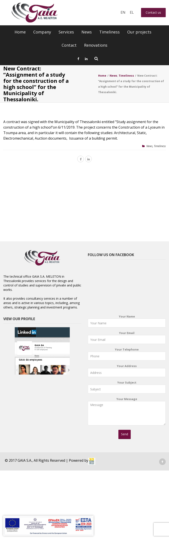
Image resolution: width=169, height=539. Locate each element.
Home (20, 32)
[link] (91, 461)
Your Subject (127, 388)
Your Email (127, 338)
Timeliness (109, 32)
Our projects (139, 32)
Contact (69, 45)
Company (42, 32)
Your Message (127, 413)
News (86, 32)
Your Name (127, 322)
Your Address (127, 371)
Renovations (95, 45)
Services (66, 32)
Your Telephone (127, 355)
